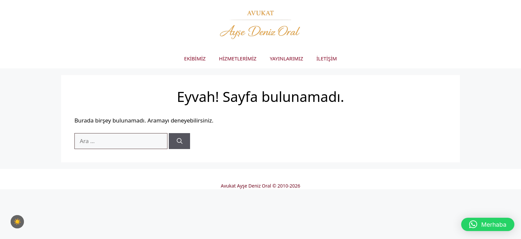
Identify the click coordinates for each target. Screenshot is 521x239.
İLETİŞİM (326, 58)
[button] (487, 224)
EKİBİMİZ (195, 58)
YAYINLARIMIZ (286, 58)
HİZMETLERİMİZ (238, 58)
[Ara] (179, 141)
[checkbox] (17, 221)
